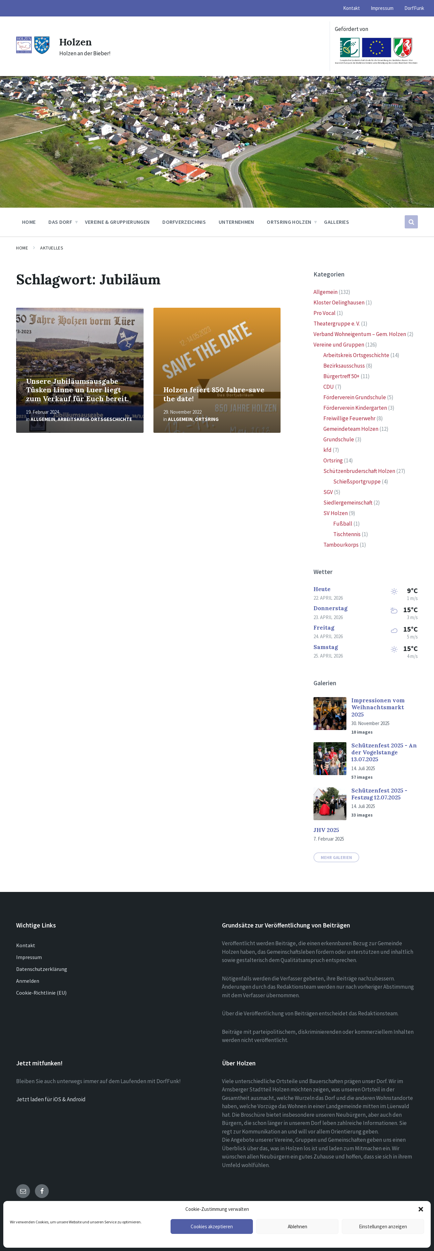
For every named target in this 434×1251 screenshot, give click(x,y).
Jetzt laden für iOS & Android (51, 1099)
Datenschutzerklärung (41, 969)
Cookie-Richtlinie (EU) (41, 992)
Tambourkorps (341, 544)
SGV (328, 492)
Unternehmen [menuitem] (236, 222)
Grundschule (338, 439)
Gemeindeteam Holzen (350, 428)
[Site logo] (32, 52)
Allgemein (43, 419)
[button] (421, 1209)
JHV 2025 (326, 830)
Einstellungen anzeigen (383, 1226)
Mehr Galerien (336, 857)
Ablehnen (297, 1226)
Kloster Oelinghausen (339, 302)
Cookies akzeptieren (212, 1226)
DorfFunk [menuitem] (414, 8)
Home (22, 248)
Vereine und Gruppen (338, 344)
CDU (328, 386)
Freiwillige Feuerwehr (349, 418)
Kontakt (25, 945)
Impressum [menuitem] (382, 8)
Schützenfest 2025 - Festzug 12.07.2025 (379, 794)
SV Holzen (335, 513)
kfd (327, 450)
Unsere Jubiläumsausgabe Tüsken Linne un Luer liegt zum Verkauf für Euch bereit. (77, 390)
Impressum (29, 957)
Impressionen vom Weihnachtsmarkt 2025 (378, 707)
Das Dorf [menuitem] (60, 222)
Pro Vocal (324, 313)
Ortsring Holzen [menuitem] (289, 222)
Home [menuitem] (29, 222)
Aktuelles (51, 248)
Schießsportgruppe (357, 481)
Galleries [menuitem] (336, 222)
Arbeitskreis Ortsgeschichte (95, 419)
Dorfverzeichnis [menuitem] (184, 222)
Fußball (342, 523)
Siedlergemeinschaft (347, 502)
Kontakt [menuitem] (351, 8)
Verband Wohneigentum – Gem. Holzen (359, 334)
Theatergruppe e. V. (336, 323)
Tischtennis (347, 534)
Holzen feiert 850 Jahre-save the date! (213, 394)
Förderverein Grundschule (354, 397)
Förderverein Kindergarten (355, 407)
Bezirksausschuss (344, 365)
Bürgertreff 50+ (341, 376)
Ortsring (207, 419)
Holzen (75, 42)
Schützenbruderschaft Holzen (359, 471)
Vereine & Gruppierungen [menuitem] (117, 222)
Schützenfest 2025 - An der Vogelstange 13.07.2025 (384, 752)
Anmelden (27, 980)
